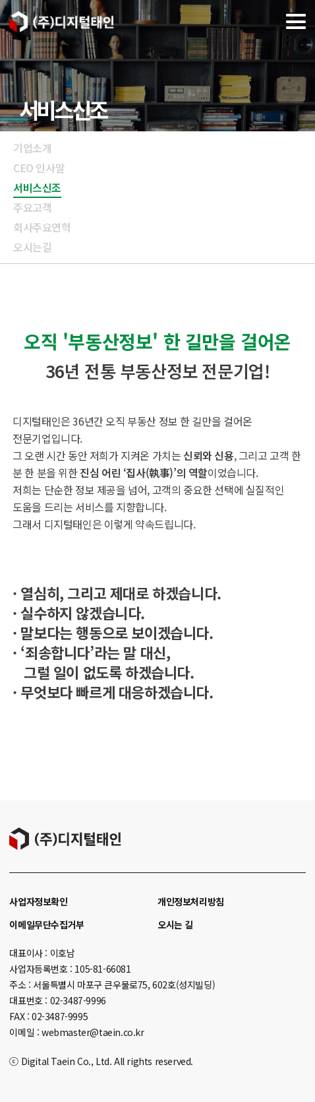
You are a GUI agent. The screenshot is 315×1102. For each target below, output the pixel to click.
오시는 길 (175, 924)
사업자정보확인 (38, 901)
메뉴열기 (296, 21)
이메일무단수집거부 (46, 924)
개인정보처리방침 (191, 901)
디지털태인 (62, 21)
